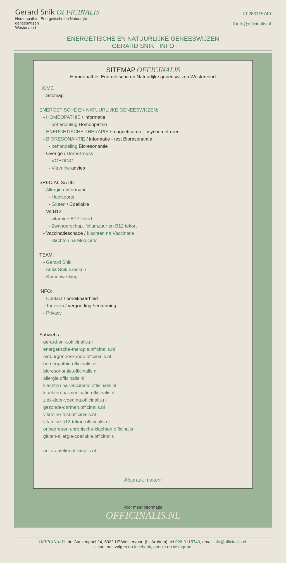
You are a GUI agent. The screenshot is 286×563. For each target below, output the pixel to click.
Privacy (54, 313)
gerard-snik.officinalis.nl (68, 342)
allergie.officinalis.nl (63, 378)
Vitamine (61, 168)
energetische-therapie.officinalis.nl (79, 349)
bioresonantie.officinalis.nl (70, 371)
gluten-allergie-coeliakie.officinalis (78, 436)
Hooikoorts (62, 197)
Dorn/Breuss (80, 153)
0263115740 (258, 13)
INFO (166, 45)
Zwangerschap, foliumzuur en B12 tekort (94, 226)
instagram (182, 546)
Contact (54, 298)
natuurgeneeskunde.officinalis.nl (77, 356)
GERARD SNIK (133, 45)
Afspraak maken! (143, 480)
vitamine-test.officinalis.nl (69, 414)
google (159, 546)
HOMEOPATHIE (63, 117)
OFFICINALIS (78, 12)
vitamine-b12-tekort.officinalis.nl (76, 421)
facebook (142, 546)
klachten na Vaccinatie (110, 233)
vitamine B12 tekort (71, 218)
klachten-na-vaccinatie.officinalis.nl (79, 385)
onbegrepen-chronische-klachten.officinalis (88, 429)
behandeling (64, 124)
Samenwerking (61, 276)
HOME (46, 88)
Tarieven (55, 305)
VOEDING (62, 160)
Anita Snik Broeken (66, 269)
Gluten (58, 204)
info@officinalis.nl (253, 23)
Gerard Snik (59, 262)
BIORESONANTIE (65, 139)
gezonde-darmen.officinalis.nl (74, 407)
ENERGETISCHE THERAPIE (77, 131)
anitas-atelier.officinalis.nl (69, 450)
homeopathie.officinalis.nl (70, 363)
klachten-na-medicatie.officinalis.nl (79, 392)
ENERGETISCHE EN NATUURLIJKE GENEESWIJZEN (143, 38)
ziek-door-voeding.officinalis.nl (75, 400)
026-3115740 (187, 541)
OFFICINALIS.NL (143, 515)
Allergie (54, 189)
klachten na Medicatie (74, 240)
